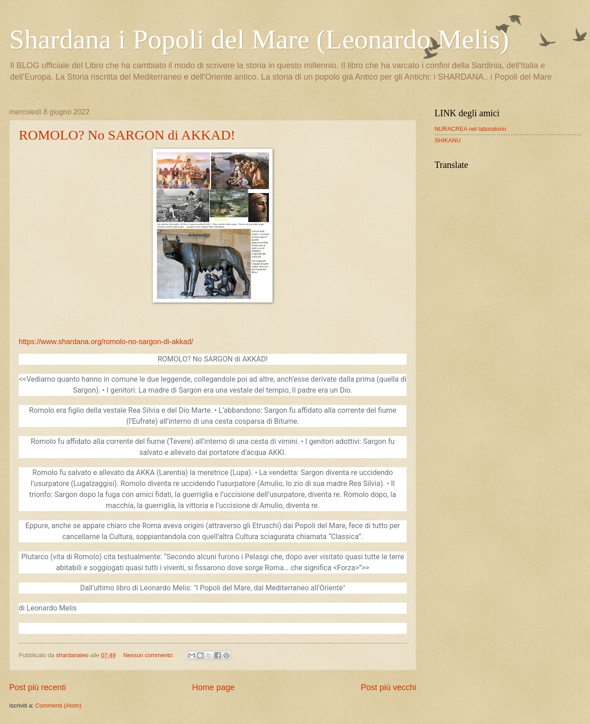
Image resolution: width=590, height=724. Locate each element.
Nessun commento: (149, 655)
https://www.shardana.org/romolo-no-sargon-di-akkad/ (106, 342)
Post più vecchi (388, 687)
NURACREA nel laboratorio (470, 128)
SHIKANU (447, 140)
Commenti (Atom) (58, 705)
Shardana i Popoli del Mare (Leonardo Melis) (259, 39)
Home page (213, 687)
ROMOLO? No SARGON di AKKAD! (127, 134)
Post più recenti (37, 687)
